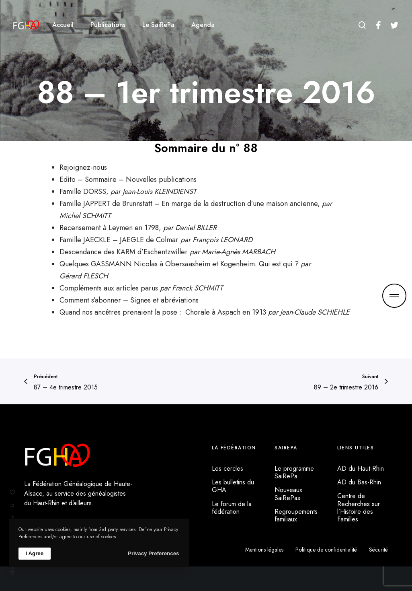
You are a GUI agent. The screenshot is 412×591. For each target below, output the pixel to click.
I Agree (35, 553)
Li (12, 505)
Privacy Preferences (153, 553)
